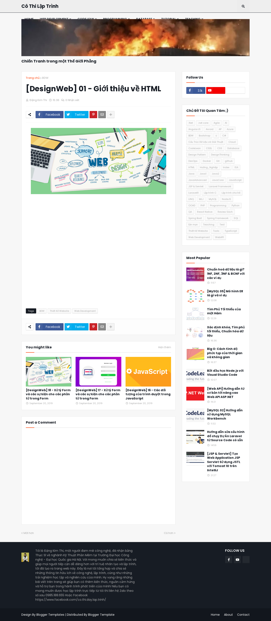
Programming (218, 205)
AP (220, 129)
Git (218, 161)
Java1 (203, 173)
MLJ (201, 199)
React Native (204, 211)
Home (215, 615)
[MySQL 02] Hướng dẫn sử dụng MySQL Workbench (225, 414)
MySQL (213, 199)
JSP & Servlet (195, 186)
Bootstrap (204, 135)
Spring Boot (195, 218)
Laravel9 (193, 192)
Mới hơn (29, 533)
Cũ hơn (168, 533)
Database (233, 148)
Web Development (85, 311)
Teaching (208, 224)
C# (224, 135)
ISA (236, 167)
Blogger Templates (50, 615)
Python (235, 205)
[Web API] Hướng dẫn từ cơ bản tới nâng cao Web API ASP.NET (225, 393)
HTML (191, 167)
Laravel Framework (220, 186)
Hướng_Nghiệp (209, 167)
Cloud (232, 142)
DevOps (193, 161)
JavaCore (218, 180)
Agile (217, 123)
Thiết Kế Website (59, 311)
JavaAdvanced (197, 180)
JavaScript (235, 180)
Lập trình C (210, 192)
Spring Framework (217, 218)
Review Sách (225, 211)
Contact (243, 615)
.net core (203, 123)
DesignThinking (220, 154)
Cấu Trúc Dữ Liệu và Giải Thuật (205, 142)
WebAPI (219, 237)
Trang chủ (33, 78)
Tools (216, 231)
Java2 (215, 173)
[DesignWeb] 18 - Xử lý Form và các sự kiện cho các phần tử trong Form (48, 394)
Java (191, 173)
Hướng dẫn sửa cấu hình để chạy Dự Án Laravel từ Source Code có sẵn (226, 436)
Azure (230, 129)
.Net (190, 123)
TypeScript (231, 231)
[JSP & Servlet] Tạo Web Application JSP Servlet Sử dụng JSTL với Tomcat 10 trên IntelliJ (223, 462)
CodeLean (194, 148)
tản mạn (193, 224)
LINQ (191, 199)
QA (190, 211)
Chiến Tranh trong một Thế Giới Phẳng (58, 61)
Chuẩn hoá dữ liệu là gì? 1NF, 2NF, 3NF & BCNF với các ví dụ (226, 274)
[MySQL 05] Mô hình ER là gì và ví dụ (225, 293)
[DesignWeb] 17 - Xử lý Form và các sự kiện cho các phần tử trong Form (98, 394)
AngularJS (194, 129)
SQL (236, 218)
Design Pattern (197, 154)
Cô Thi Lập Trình (39, 6)
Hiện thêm (164, 347)
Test (222, 224)
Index (226, 167)
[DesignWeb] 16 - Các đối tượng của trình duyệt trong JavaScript (148, 394)
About (228, 615)
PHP (202, 205)
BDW (45, 78)
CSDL (209, 148)
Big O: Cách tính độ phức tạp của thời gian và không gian (224, 353)
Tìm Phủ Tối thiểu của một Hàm (224, 311)
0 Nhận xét (72, 100)
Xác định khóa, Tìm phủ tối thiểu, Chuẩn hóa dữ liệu (226, 331)
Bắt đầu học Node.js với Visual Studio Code (225, 373)
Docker (207, 161)
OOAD (191, 205)
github (228, 161)
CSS (219, 148)
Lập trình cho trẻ (231, 192)
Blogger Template (101, 615)
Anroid (209, 129)
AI (226, 123)
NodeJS (226, 199)
